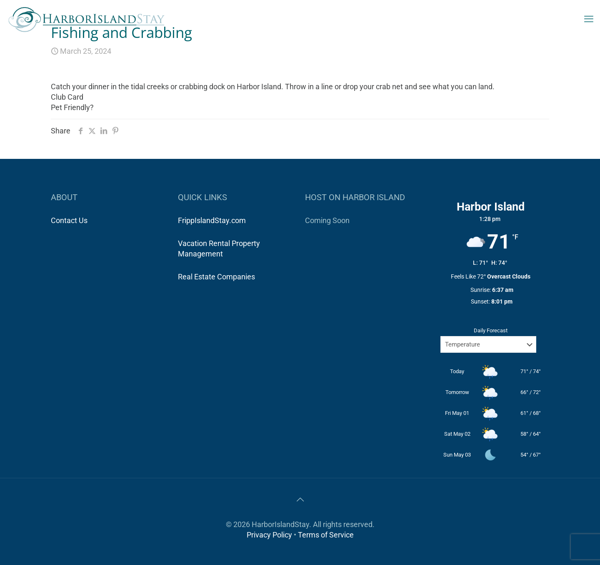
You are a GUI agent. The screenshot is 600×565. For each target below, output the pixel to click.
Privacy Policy (269, 534)
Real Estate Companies (216, 276)
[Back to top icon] (300, 499)
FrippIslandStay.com (212, 220)
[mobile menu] (589, 19)
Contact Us (69, 220)
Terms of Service (326, 534)
